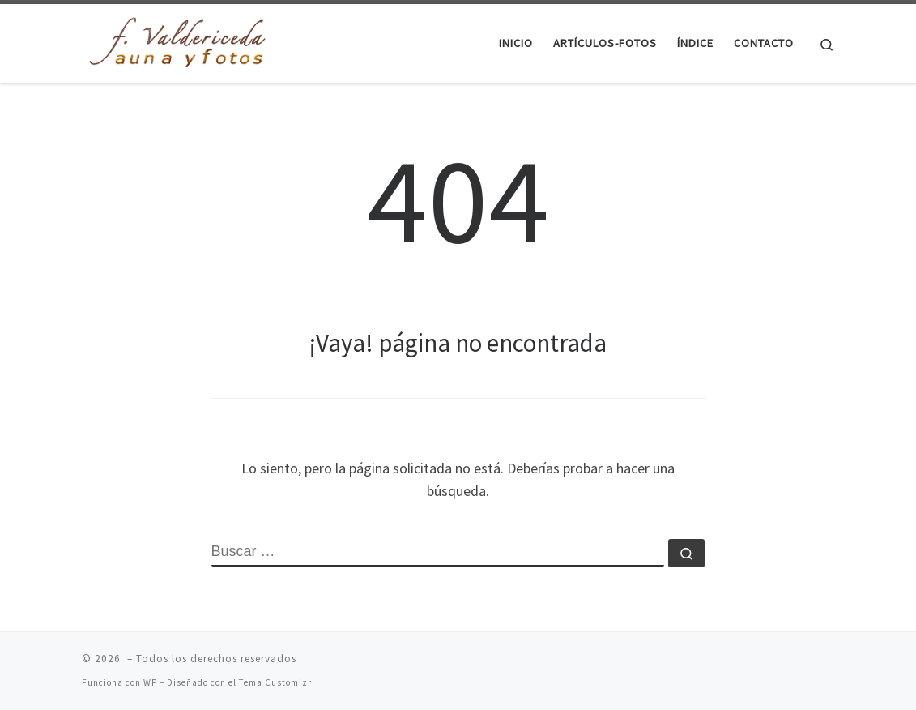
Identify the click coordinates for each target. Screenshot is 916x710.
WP (150, 682)
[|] (183, 40)
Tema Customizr (275, 682)
